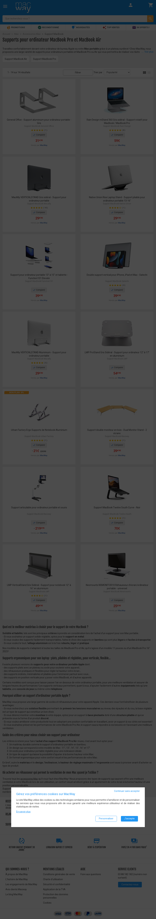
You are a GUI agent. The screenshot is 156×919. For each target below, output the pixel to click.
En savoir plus (23, 812)
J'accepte (129, 819)
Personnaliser (106, 819)
